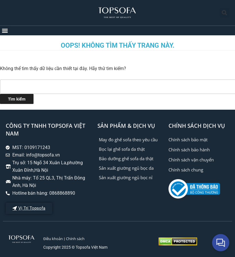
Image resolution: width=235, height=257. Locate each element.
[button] (224, 13)
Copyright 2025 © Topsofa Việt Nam (75, 247)
